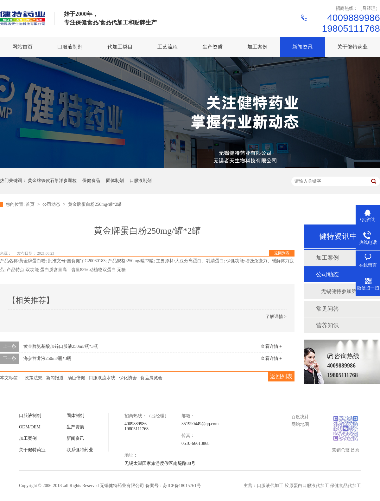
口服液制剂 (141, 180)
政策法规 (33, 377)
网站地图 (300, 424)
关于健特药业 (32, 449)
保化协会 (128, 377)
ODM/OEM (30, 427)
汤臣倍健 (76, 377)
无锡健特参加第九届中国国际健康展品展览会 (344, 291)
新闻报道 (55, 377)
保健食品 (91, 180)
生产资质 (75, 427)
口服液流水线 (102, 377)
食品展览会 (151, 377)
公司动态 (51, 204)
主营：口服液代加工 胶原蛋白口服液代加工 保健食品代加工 (302, 485)
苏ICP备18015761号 (182, 485)
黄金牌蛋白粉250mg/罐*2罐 (95, 204)
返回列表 (281, 253)
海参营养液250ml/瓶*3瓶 (47, 358)
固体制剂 (115, 180)
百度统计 (300, 416)
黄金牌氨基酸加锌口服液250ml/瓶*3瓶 (60, 346)
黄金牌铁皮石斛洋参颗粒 (52, 180)
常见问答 (327, 309)
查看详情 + (271, 346)
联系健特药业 (79, 449)
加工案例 (327, 258)
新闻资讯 (75, 438)
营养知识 (327, 325)
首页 (31, 204)
